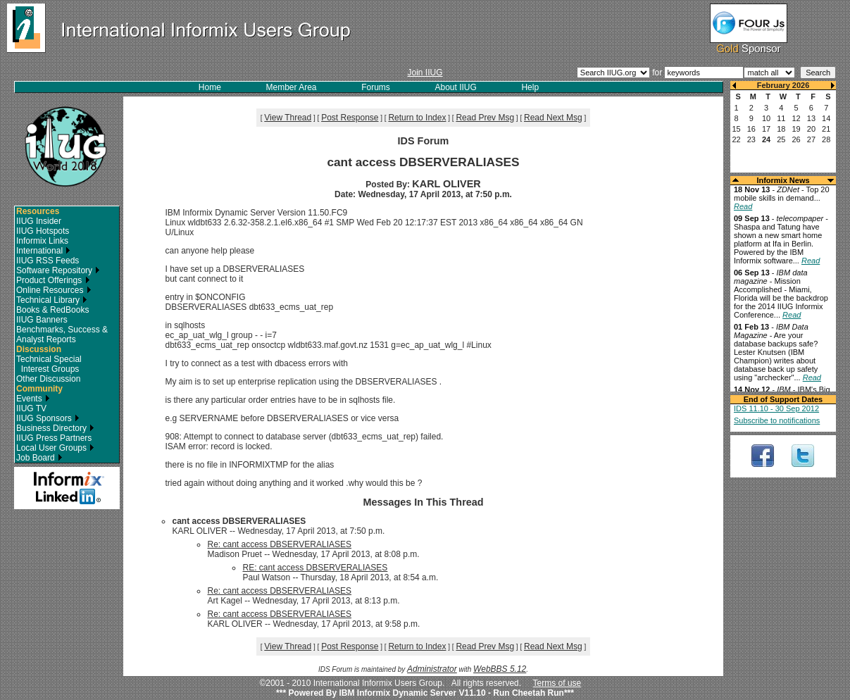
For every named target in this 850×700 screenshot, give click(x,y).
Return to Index (417, 118)
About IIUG (455, 87)
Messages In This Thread (423, 502)
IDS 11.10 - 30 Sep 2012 (776, 408)
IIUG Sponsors (48, 418)
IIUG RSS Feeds (47, 260)
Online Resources (54, 290)
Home (210, 87)
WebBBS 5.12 (499, 669)
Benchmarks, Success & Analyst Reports (62, 334)
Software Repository (58, 270)
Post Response (349, 118)
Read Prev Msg (485, 118)
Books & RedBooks (52, 310)
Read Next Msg (553, 118)
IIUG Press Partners (54, 438)
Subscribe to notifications (777, 420)
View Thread (287, 118)
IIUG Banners (42, 320)
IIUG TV (31, 408)
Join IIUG (424, 72)
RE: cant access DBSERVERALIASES (314, 568)
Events (33, 399)
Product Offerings (53, 280)
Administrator (432, 669)
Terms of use (557, 683)
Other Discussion (48, 379)
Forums (375, 87)
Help (530, 87)
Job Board (39, 458)
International (43, 251)
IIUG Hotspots (42, 231)
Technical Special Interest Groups (49, 364)
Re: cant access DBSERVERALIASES (279, 544)
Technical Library (51, 300)
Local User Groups (55, 448)
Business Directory (55, 428)
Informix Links (42, 241)
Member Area (291, 87)
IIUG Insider (38, 221)
